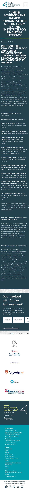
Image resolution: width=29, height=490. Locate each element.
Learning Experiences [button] (13, 463)
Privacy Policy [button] (21, 481)
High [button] (6, 468)
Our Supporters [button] (10, 442)
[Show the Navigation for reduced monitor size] (25, 4)
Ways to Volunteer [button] (11, 430)
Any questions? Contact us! (10, 328)
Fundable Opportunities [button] (12, 440)
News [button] (6, 460)
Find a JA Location (10, 476)
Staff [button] (6, 450)
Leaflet (11, 333)
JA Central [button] (22, 483)
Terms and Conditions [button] (10, 481)
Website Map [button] (15, 483)
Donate (7, 320)
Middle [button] (7, 466)
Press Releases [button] (9, 456)
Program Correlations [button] (11, 436)
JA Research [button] (9, 454)
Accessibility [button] (7, 483)
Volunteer (18, 320)
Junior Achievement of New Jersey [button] (13, 473)
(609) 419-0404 (8, 419)
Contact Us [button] (8, 418)
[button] (6, 487)
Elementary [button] (8, 464)
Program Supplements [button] (12, 434)
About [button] (7, 447)
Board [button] (7, 452)
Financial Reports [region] (10, 444)
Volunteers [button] (9, 428)
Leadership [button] (8, 449)
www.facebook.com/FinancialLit (17, 205)
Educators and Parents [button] (13, 433)
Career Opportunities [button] (11, 458)
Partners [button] (8, 439)
